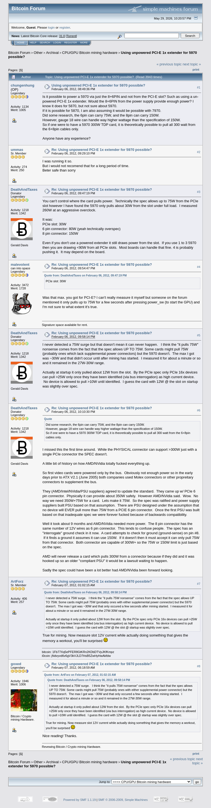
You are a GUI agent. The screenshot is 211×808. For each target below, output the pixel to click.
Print (196, 69)
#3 (198, 191)
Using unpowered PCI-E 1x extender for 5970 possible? (98, 85)
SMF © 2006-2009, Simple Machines (123, 799)
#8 (198, 666)
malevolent (20, 264)
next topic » (192, 64)
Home (20, 42)
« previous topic (169, 64)
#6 (198, 410)
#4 (198, 267)
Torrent (71, 36)
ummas (17, 150)
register (64, 27)
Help (33, 42)
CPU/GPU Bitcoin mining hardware (90, 53)
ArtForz (17, 581)
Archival (52, 53)
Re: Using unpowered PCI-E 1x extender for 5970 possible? (102, 150)
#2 (198, 152)
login (51, 27)
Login (57, 42)
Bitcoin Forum (19, 53)
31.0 (62, 36)
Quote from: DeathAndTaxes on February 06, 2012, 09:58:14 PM (85, 592)
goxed (16, 664)
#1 (198, 87)
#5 (198, 335)
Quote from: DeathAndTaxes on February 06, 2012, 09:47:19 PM (85, 275)
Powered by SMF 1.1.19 (79, 799)
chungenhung (22, 85)
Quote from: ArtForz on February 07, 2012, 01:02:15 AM (80, 674)
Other (38, 53)
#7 (198, 583)
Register (70, 42)
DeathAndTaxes (24, 189)
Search (45, 42)
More (84, 42)
